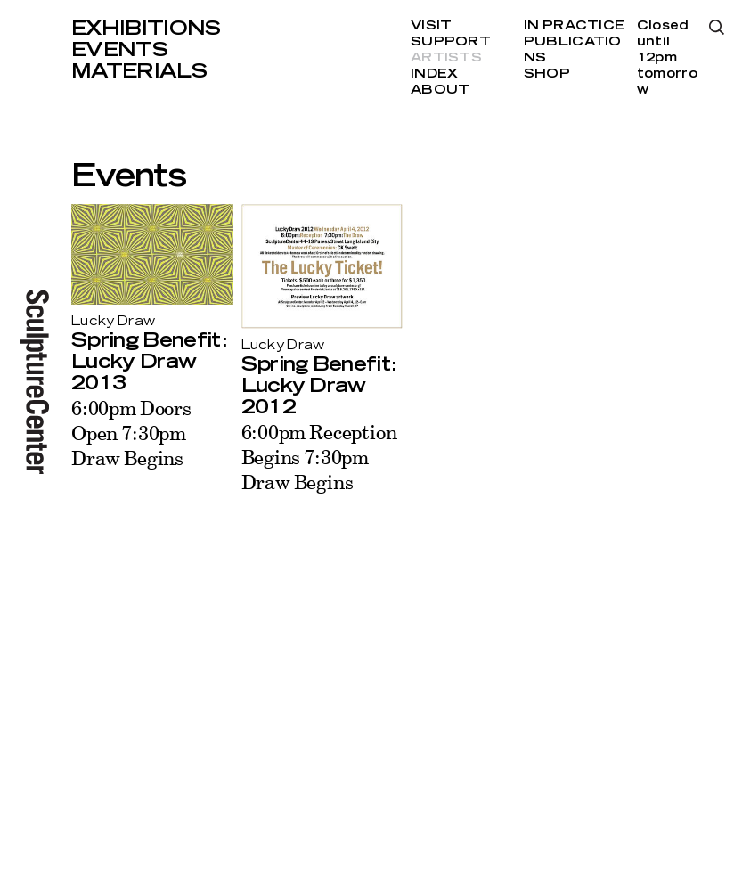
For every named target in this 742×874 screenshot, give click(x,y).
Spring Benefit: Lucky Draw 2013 (148, 362)
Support (451, 42)
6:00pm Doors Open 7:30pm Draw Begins (131, 432)
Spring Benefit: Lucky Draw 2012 (318, 386)
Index (434, 74)
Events (119, 50)
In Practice (574, 26)
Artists (446, 58)
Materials (139, 71)
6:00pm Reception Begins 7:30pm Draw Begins (319, 456)
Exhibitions (146, 28)
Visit (431, 26)
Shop (547, 74)
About (440, 90)
